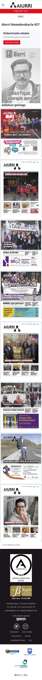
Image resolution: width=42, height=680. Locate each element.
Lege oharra (27, 632)
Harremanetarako (17, 640)
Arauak (28, 636)
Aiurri (20, 17)
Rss (30, 640)
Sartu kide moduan (12, 42)
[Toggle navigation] (3, 5)
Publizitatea (16, 636)
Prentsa (21, 11)
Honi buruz (14, 632)
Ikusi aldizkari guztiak (12, 545)
